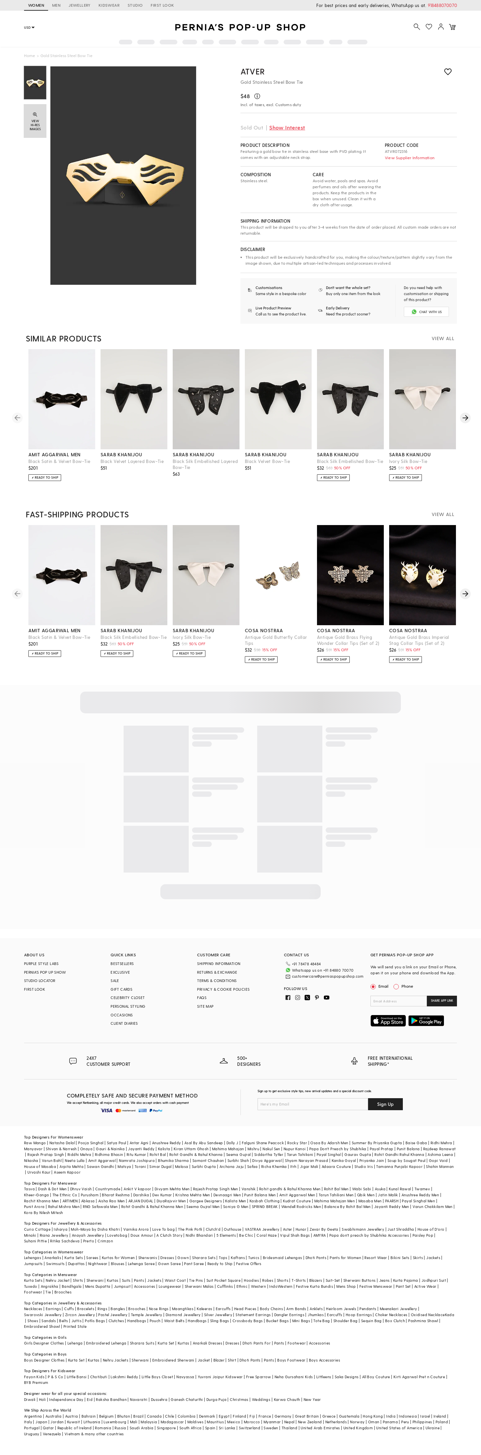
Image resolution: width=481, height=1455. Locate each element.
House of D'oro (431, 1229)
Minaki (30, 1235)
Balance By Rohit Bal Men (347, 1206)
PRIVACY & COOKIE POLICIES (223, 989)
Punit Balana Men (260, 1195)
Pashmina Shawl (423, 1320)
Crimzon (105, 1241)
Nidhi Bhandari (199, 1235)
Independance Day (66, 1399)
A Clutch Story (169, 1235)
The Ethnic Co (64, 1195)
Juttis (76, 1320)
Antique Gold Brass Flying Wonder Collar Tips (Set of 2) (348, 640)
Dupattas (76, 1263)
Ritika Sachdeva (64, 1241)
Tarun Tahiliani (300, 1154)
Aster (287, 1229)
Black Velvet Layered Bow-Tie (132, 461)
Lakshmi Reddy (124, 1377)
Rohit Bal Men (336, 1189)
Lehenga (75, 1343)
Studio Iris (363, 1166)
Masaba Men (370, 1201)
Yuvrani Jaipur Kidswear (220, 1377)
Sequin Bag (371, 1320)
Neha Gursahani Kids (294, 1377)
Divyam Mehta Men (172, 1189)
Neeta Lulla (75, 1160)
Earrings (53, 1308)
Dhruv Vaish (81, 1189)
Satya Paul (116, 1143)
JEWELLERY (79, 5)
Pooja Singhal (90, 1143)
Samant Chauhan (208, 1160)
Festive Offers (249, 1263)
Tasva (29, 1189)
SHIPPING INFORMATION (218, 963)
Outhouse (232, 1229)
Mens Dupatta (98, 1286)
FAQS (201, 997)
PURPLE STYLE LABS (41, 963)
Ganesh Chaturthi (187, 1399)
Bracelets (85, 1308)
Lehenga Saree (141, 1263)
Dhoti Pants (316, 1257)
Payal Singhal (329, 1154)
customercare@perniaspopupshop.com (328, 976)
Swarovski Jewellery (43, 1314)
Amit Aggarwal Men (297, 1195)
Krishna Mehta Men (192, 1195)
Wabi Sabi (361, 1189)
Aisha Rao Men (111, 1201)
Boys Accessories (324, 1360)
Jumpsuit (122, 1286)
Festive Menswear (375, 1286)
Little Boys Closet (157, 1377)
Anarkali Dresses (207, 1343)
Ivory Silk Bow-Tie (408, 461)
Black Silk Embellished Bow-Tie (350, 461)
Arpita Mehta (71, 1166)
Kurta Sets (73, 1257)
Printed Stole (75, 1326)
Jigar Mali (309, 1166)
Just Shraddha (400, 1229)
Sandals (48, 1320)
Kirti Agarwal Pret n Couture (419, 1377)
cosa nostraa (264, 630)
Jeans (384, 1280)
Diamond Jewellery (183, 1314)
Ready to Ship (220, 1263)
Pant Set (403, 1286)
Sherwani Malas (199, 1286)
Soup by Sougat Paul (406, 1160)
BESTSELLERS (122, 963)
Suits (126, 1280)
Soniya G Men (236, 1206)
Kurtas (112, 1280)
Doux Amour (142, 1235)
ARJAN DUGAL (140, 1201)
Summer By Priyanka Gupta (377, 1143)
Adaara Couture (336, 1166)
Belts (63, 1320)
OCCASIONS (122, 1015)
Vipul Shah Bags (295, 1235)
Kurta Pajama (405, 1280)
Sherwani (95, 1280)
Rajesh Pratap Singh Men (215, 1189)
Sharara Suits (142, 1343)
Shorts (282, 1280)
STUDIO (135, 5)
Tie (48, 1292)
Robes (267, 1280)
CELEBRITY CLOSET (128, 997)
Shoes (32, 1320)
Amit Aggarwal (102, 1160)
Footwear (33, 1292)
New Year (312, 1399)
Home (29, 55)
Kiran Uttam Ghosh (191, 1149)
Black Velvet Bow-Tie (267, 461)
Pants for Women (345, 1257)
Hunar (301, 1229)
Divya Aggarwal (267, 1160)
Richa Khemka (274, 1166)
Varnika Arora (136, 1229)
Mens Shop (346, 1286)
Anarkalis (52, 1257)
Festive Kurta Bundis (314, 1286)
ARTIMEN (70, 1201)
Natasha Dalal (62, 1143)
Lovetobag (117, 1235)
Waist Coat (175, 1280)
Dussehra (159, 1399)
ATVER (252, 71)
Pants (139, 1280)
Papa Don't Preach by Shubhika (337, 1149)
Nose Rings (159, 1308)
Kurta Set (166, 1343)
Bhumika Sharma (173, 1160)
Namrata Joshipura (137, 1160)
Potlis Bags (95, 1320)
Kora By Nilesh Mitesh (43, 1212)
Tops (223, 1257)
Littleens (323, 1377)
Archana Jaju (231, 1166)
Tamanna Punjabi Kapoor (399, 1166)
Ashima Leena (440, 1154)
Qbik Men (365, 1195)
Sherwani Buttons (359, 1280)
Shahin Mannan (440, 1166)
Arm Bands (296, 1308)
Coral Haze (267, 1235)
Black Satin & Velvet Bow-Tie (59, 461)
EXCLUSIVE (120, 972)
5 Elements (226, 1235)
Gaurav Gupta (357, 1154)
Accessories (144, 1286)
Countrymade (107, 1189)
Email (380, 986)
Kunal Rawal (400, 1189)
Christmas (239, 1399)
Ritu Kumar (136, 1154)
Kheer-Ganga (36, 1195)
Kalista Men (235, 1201)
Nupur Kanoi (295, 1149)
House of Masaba (40, 1166)
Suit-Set (333, 1280)
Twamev (422, 1189)
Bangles (118, 1308)
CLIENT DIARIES (124, 1023)
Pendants (367, 1308)
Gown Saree (169, 1263)
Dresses (167, 1257)
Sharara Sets (203, 1257)
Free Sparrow (258, 1377)
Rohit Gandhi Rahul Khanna (399, 1154)
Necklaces (33, 1308)
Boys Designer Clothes (44, 1360)
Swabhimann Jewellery (363, 1229)
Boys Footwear (291, 1360)
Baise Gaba (416, 1143)
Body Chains (271, 1308)
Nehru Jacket (57, 1280)
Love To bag (163, 1229)
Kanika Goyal (344, 1160)
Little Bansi (77, 1377)
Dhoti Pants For (257, 1343)
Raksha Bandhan (111, 1399)
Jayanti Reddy (141, 1149)
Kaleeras (204, 1308)
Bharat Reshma (116, 1195)
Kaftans (238, 1257)
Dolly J (232, 1143)
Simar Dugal (160, 1166)
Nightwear (98, 1263)
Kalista (164, 1149)
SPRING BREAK (265, 1206)
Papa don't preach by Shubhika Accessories (369, 1235)
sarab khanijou (121, 454)
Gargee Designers (205, 1201)
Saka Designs (347, 1377)
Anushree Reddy (166, 1143)
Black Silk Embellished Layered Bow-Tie (205, 464)
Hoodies (251, 1280)
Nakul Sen (271, 1149)
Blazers (315, 1280)
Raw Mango (35, 1143)
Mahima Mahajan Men (334, 1201)
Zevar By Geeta (324, 1229)
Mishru (253, 1149)
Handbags (136, 1320)
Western (258, 1286)
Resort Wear (375, 1257)
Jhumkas (316, 1314)
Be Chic (246, 1235)
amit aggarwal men (54, 454)
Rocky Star (297, 1143)
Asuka (380, 1189)
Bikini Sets (399, 1257)
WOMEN (36, 5)
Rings (102, 1308)
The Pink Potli (190, 1229)
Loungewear (170, 1286)
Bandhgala (72, 1286)
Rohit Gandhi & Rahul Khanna (196, 1154)
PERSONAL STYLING (128, 1006)
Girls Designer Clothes (44, 1343)
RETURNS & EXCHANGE (217, 972)
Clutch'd (213, 1229)
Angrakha (49, 1286)
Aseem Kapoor (67, 1172)
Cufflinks (225, 1286)
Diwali (29, 1399)
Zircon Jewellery (80, 1314)
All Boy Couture (376, 1377)
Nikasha (31, 1160)
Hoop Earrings (359, 1314)
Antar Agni (139, 1143)
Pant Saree (194, 1263)
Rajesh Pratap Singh (45, 1154)
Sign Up (385, 1104)
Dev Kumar (162, 1195)
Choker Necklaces (391, 1314)
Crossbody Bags (247, 1320)
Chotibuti (99, 1377)
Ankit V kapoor (137, 1189)
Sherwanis (147, 1257)
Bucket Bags (277, 1320)
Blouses (118, 1263)
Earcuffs (223, 1308)
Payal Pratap (381, 1149)
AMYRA (319, 1235)
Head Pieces (245, 1308)
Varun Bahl (51, 1160)
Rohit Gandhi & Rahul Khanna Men (152, 1206)
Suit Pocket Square (223, 1280)
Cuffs (69, 1308)
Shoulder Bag (345, 1320)
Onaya (86, 1149)
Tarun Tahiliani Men (336, 1195)
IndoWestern (280, 1286)
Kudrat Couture (297, 1201)
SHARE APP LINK (442, 1000)
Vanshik (249, 1189)
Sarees (92, 1257)
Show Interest (287, 127)
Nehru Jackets (115, 1360)
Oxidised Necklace (428, 1314)
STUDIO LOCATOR (39, 980)
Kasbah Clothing (265, 1201)
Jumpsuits (33, 1263)
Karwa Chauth (287, 1399)
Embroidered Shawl (42, 1326)
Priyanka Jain (371, 1160)
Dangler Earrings (289, 1314)
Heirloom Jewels (341, 1308)
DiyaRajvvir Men (171, 1201)
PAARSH (391, 1201)
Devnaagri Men (227, 1195)
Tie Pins (196, 1280)
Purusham (90, 1195)
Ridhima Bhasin (109, 1154)
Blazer (218, 1360)
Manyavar (33, 1149)
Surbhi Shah (238, 1160)
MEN (56, 5)
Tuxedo (30, 1286)
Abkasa (88, 1201)
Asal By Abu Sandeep (203, 1143)
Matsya (124, 1166)
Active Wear (425, 1286)
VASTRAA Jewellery (262, 1229)
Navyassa (185, 1377)
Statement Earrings (253, 1314)
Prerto (88, 1241)
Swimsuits (55, 1263)
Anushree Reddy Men (420, 1195)
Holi (42, 1399)
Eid (90, 1399)
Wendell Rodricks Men (301, 1206)
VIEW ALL (443, 338)
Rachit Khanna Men (41, 1201)
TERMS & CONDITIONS (216, 980)
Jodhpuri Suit (434, 1280)
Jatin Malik (388, 1195)
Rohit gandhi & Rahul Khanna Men (289, 1189)
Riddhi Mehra (79, 1154)
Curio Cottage (37, 1229)
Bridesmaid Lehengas (282, 1257)
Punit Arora (34, 1206)
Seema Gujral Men (202, 1206)
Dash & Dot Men (52, 1189)
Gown (183, 1257)
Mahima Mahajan (228, 1149)
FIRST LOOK (162, 5)
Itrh (293, 1166)
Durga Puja (216, 1399)
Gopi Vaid (438, 1160)
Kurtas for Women (118, 1257)
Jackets (433, 1257)
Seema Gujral (238, 1154)
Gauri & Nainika (110, 1149)
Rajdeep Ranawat (439, 1149)
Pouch (155, 1320)
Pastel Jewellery (112, 1314)
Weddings (261, 1399)
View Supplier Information (410, 157)
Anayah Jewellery (88, 1235)
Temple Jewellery (146, 1314)
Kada (450, 1314)
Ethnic (242, 1286)
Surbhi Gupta (204, 1166)
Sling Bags (219, 1320)
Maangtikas (182, 1308)
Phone (406, 986)
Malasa (181, 1166)
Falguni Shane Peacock (263, 1143)
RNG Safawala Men (100, 1206)
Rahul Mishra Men (63, 1206)
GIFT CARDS (121, 989)
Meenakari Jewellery (398, 1308)
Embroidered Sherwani (173, 1360)
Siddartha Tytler (268, 1154)
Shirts (78, 1280)
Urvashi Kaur (38, 1172)
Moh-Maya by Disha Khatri (95, 1229)
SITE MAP (205, 1006)
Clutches (116, 1320)
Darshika (141, 1195)
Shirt (232, 1360)
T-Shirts (299, 1280)
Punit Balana (408, 1149)
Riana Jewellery (54, 1235)
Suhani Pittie (35, 1241)
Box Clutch (395, 1320)
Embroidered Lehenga (106, 1343)
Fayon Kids (34, 1377)
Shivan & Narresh (61, 1149)
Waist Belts (174, 1320)
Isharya (60, 1229)
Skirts (418, 1257)
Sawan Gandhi (100, 1166)
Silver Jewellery (218, 1314)
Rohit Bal (158, 1154)
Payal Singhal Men (418, 1201)
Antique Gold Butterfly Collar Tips (276, 640)
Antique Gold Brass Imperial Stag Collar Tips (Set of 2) (419, 640)
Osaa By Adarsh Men (329, 1143)
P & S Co (55, 1377)
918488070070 (442, 5)
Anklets (316, 1308)
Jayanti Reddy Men (391, 1206)
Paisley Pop (423, 1235)
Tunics (253, 1257)
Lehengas (32, 1257)
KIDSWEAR (109, 5)
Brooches (62, 1292)
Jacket (204, 1360)
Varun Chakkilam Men (433, 1206)
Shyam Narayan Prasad (306, 1160)
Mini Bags (301, 1320)
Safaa (252, 1166)
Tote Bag (321, 1320)
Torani (140, 1166)
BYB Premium (36, 1382)
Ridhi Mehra (441, 1143)
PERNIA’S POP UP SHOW (45, 972)
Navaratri (139, 1399)
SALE (115, 980)
